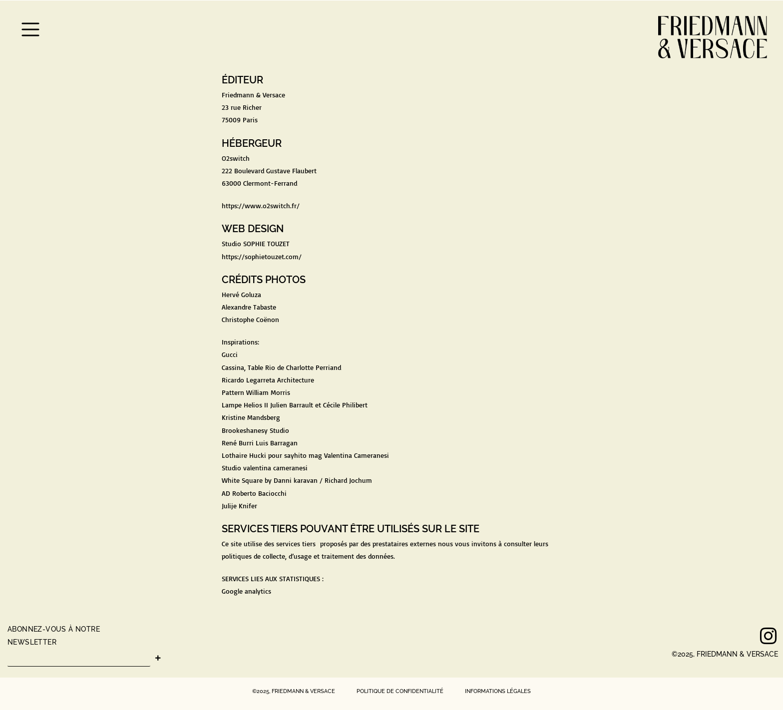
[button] (30, 30)
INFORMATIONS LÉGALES (498, 691)
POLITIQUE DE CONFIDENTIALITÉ (399, 691)
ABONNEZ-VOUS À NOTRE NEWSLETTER (53, 635)
